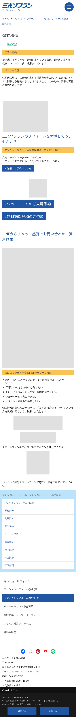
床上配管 (9, 557)
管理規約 (9, 526)
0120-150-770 (16, 671)
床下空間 (9, 565)
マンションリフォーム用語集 (19, 502)
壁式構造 (9, 542)
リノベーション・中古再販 (18, 606)
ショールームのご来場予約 (29, 203)
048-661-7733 (32, 671)
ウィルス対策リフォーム (17, 623)
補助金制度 (10, 632)
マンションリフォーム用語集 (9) (22, 598)
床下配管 (9, 549)
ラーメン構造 (11, 534)
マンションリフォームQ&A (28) (21, 589)
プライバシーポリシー (35, 700)
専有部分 (9, 510)
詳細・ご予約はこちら (19, 168)
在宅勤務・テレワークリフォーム (22, 615)
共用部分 (9, 518)
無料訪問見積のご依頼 (25, 216)
